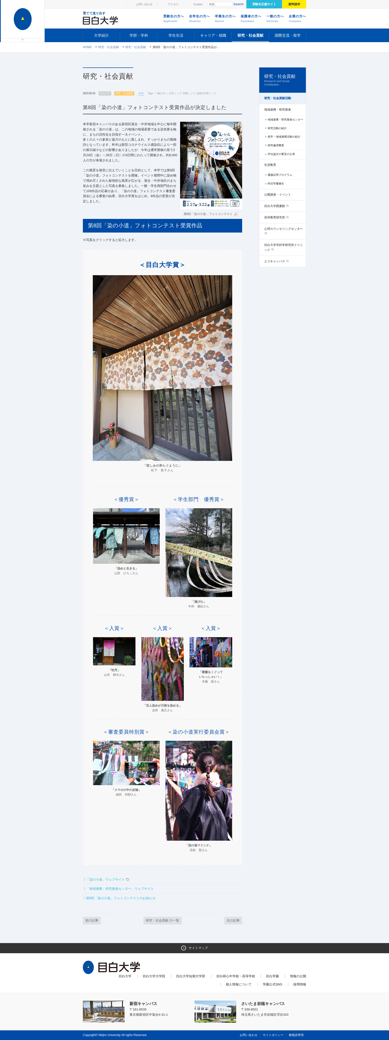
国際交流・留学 (288, 35)
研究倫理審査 (276, 145)
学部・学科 (139, 35)
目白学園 (272, 976)
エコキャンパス (275, 261)
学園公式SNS (272, 984)
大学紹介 (101, 35)
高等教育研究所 (275, 217)
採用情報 (299, 984)
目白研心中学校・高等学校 (235, 976)
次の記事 (233, 920)
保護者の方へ (251, 18)
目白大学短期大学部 (190, 976)
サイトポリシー (273, 1035)
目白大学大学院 (154, 976)
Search (238, 4)
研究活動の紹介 (277, 128)
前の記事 (91, 920)
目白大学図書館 (275, 206)
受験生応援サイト (264, 4)
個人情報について (239, 984)
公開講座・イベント (277, 194)
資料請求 (294, 4)
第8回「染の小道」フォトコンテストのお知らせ (121, 898)
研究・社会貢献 (250, 35)
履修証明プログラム (280, 174)
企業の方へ (297, 18)
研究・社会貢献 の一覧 (162, 920)
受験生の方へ (173, 18)
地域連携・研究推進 (277, 109)
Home (87, 47)
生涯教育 (270, 165)
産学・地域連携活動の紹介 (284, 136)
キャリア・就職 (213, 35)
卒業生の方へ (225, 18)
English (198, 4)
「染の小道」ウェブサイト (105, 879)
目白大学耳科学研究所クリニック (283, 247)
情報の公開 (298, 976)
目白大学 (125, 976)
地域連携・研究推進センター (285, 119)
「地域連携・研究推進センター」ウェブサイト (120, 889)
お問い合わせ (144, 4)
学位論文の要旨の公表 (281, 153)
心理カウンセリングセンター (283, 229)
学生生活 (175, 35)
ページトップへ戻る (295, 1025)
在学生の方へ (199, 18)
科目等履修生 (276, 183)
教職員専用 (296, 1035)
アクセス (173, 4)
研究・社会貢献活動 (277, 98)
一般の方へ (275, 18)
